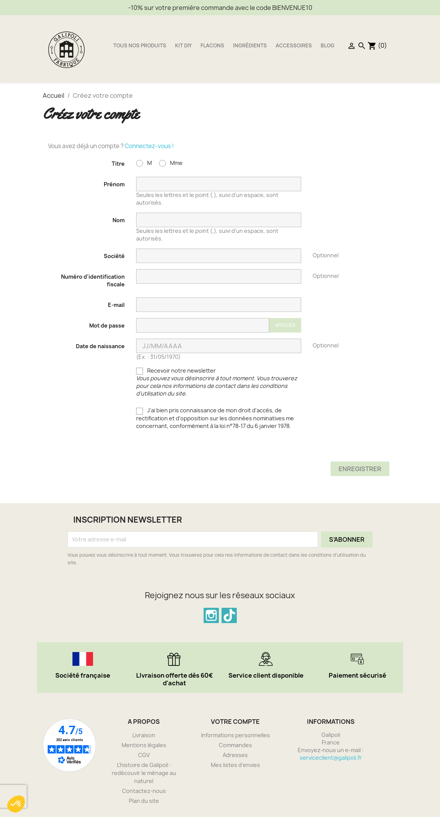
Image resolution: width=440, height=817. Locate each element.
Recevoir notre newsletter (216, 382)
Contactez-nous (144, 790)
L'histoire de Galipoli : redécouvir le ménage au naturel (144, 773)
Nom (118, 220)
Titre (118, 163)
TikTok (229, 615)
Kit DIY (183, 45)
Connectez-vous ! (149, 146)
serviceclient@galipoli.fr (331, 757)
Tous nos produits (139, 45)
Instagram (211, 615)
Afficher (285, 325)
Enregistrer (360, 469)
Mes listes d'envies (235, 765)
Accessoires (294, 45)
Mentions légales (144, 745)
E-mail (116, 304)
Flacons (212, 45)
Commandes (235, 745)
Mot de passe (107, 325)
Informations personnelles (235, 735)
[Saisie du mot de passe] (202, 325)
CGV (144, 755)
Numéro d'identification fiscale (93, 280)
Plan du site (144, 800)
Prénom (114, 184)
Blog (327, 45)
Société (114, 256)
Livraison (143, 735)
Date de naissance (100, 346)
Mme (171, 163)
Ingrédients (250, 45)
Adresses (235, 755)
